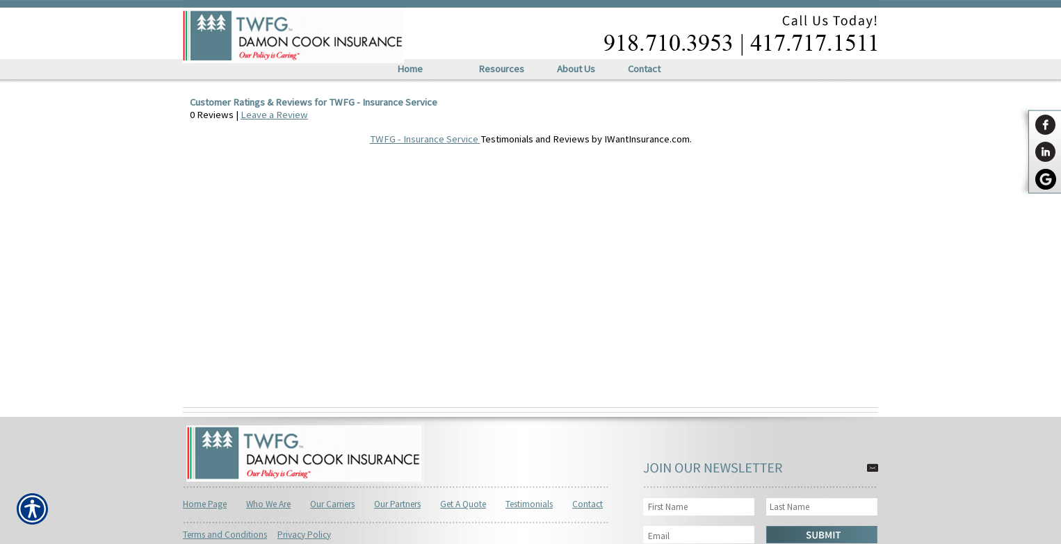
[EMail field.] (701, 536)
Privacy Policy (304, 535)
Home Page (205, 504)
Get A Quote (463, 504)
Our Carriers (332, 504)
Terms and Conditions (225, 535)
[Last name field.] (822, 507)
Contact (587, 504)
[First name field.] (701, 507)
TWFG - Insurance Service (425, 139)
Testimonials (529, 504)
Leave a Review (274, 114)
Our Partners (397, 504)
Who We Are (268, 504)
